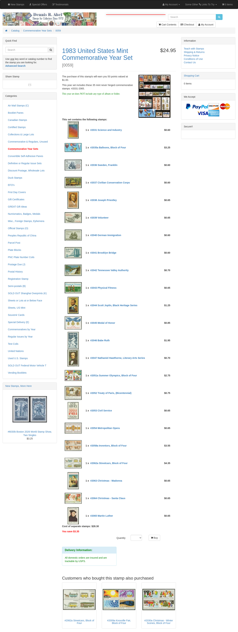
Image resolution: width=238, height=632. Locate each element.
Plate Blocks (14, 250)
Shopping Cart (191, 75)
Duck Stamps (15, 177)
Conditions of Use (193, 59)
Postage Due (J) (16, 264)
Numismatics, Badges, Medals (24, 214)
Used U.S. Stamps (18, 358)
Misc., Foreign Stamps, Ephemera (26, 221)
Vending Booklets (17, 372)
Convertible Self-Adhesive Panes (25, 156)
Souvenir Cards (16, 315)
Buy (154, 537)
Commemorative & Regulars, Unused (28, 141)
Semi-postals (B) (17, 286)
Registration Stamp (18, 278)
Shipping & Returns (194, 52)
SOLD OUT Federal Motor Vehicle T (27, 365)
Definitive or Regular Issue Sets (25, 163)
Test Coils (13, 343)
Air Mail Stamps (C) (18, 105)
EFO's (11, 185)
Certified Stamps (17, 127)
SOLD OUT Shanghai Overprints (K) (27, 293)
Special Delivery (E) (18, 322)
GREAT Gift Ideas (17, 206)
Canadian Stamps (17, 120)
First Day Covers (17, 192)
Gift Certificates (16, 199)
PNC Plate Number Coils (21, 257)
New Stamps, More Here (18, 386)
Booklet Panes (15, 112)
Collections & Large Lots (21, 134)
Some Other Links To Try (201, 4)
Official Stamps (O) (18, 228)
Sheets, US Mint (16, 307)
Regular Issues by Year (20, 336)
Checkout (187, 24)
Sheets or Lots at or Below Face (25, 300)
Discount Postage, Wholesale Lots (26, 170)
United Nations (16, 351)
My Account (205, 24)
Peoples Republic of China (22, 235)
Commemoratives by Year (21, 329)
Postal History (15, 271)
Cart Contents (167, 24)
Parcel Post (14, 242)
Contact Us (190, 62)
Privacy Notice (191, 55)
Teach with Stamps (194, 48)
